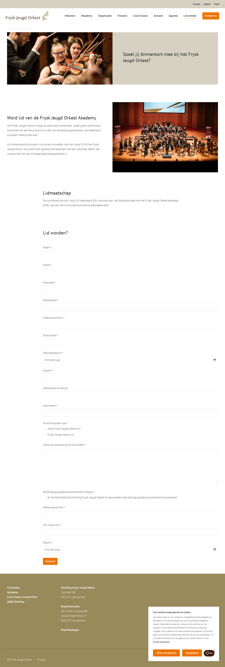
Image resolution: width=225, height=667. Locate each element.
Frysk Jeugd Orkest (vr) (60, 434)
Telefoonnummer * (54, 317)
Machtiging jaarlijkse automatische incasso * (69, 492)
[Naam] (130, 254)
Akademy (86, 15)
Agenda (173, 15)
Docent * (48, 370)
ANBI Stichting (15, 601)
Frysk (216, 4)
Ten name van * (52, 524)
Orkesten (70, 15)
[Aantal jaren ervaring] (130, 395)
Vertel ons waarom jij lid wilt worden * (64, 444)
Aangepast (192, 652)
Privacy (41, 659)
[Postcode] (130, 289)
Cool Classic (140, 15)
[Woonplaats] (130, 307)
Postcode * (49, 282)
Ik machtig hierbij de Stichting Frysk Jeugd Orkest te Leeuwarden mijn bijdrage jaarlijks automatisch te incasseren (112, 497)
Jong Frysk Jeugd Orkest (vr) (64, 428)
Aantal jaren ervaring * (55, 388)
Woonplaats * (51, 300)
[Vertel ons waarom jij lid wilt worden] (130, 466)
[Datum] (130, 549)
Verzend (50, 561)
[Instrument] (130, 412)
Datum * (48, 542)
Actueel (158, 15)
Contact (196, 4)
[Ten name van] (130, 532)
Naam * (47, 247)
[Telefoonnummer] (130, 324)
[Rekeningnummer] (130, 514)
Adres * (47, 265)
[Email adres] (130, 342)
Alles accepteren (166, 652)
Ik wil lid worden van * (55, 423)
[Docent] (130, 377)
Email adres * (50, 335)
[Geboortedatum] (130, 360)
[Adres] (130, 272)
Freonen (122, 15)
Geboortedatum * (53, 352)
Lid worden (190, 15)
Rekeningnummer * (54, 507)
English (207, 4)
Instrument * (50, 405)
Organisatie (105, 15)
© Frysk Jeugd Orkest (19, 659)
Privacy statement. (161, 642)
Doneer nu (211, 15)
